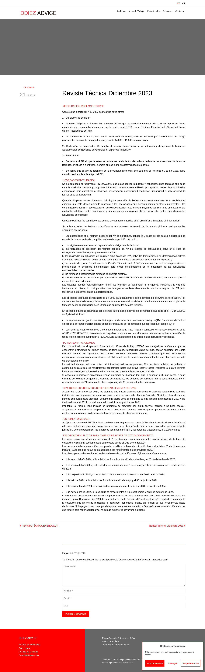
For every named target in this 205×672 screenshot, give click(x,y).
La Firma (121, 11)
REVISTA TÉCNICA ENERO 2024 (39, 525)
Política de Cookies (28, 651)
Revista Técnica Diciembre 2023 (167, 525)
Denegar (172, 663)
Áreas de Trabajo (136, 11)
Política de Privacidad (29, 644)
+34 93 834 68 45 (120, 644)
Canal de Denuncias (29, 655)
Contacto (179, 11)
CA (183, 3)
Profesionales (153, 11)
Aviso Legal (24, 648)
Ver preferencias (191, 663)
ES (178, 3)
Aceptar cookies (155, 663)
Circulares (167, 11)
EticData (131, 663)
